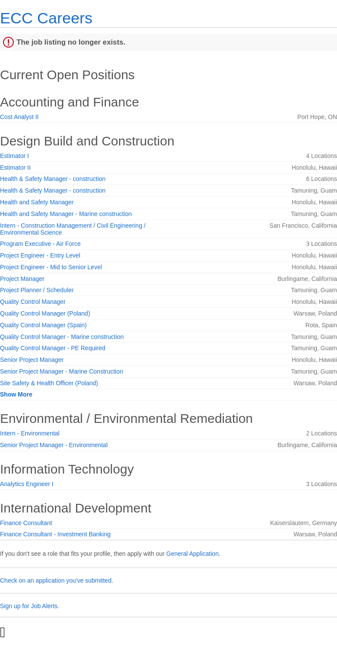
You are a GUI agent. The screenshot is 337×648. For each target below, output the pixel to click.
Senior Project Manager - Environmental (54, 445)
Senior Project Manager (32, 359)
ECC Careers (46, 18)
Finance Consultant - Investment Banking (55, 534)
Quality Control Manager (33, 301)
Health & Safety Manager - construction (52, 178)
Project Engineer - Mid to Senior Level (51, 267)
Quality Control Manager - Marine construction (62, 336)
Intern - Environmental (30, 433)
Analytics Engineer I (27, 483)
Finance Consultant (26, 522)
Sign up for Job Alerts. (29, 606)
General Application (192, 553)
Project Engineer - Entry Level (40, 255)
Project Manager (22, 278)
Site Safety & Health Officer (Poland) (49, 383)
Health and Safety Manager (36, 202)
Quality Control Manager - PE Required (52, 348)
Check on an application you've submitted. (56, 580)
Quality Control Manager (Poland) (45, 313)
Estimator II (15, 167)
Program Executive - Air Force (40, 243)
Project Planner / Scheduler (36, 290)
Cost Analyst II (19, 116)
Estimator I (14, 155)
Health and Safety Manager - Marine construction (66, 213)
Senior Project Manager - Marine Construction (61, 371)
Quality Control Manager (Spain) (43, 325)
